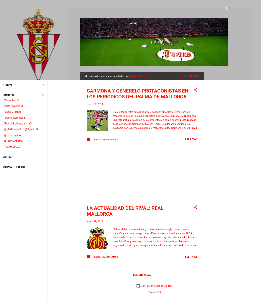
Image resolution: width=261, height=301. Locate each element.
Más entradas (142, 275)
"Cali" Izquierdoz (13, 106)
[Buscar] (226, 9)
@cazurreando (12, 135)
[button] (196, 90)
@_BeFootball (12, 129)
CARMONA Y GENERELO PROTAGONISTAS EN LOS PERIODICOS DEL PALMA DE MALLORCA (137, 94)
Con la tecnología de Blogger (154, 285)
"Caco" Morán (11, 100)
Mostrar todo (189, 76)
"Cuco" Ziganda (12, 111)
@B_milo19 (31, 129)
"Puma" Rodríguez (14, 123)
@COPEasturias (13, 141)
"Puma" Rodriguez (14, 117)
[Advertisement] (217, 122)
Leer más (191, 139)
